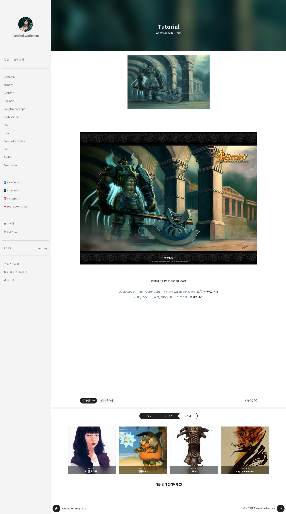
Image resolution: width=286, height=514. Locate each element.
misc (179, 33)
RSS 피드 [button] (12, 231)
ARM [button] (194, 450)
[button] (25, 224)
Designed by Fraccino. (264, 508)
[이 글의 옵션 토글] (94, 400)
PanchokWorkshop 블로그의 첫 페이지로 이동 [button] (25, 25)
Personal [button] (9, 77)
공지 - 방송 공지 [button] (15, 59)
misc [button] (6, 133)
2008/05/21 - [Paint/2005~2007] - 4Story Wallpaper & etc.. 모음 (160, 292)
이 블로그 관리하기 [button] (17, 272)
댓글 (149, 415)
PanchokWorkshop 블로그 (56, 508)
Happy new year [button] (245, 450)
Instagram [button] (12, 198)
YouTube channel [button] (16, 206)
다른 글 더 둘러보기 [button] (166, 484)
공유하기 (169, 415)
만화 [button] (6, 125)
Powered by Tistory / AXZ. (74, 508)
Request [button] (9, 93)
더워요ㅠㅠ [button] (143, 450)
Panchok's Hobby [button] (14, 141)
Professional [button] (11, 117)
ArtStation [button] (12, 190)
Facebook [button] (11, 182)
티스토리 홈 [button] (13, 264)
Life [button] (6, 149)
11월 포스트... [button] (92, 450)
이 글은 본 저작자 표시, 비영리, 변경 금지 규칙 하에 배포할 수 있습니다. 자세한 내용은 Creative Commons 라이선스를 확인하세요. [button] (251, 401)
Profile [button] (8, 157)
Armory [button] (8, 85)
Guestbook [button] (10, 165)
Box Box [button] (9, 101)
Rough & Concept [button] (14, 109)
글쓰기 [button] (10, 280)
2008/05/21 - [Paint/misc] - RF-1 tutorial (160, 297)
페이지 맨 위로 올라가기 (280, 508)
